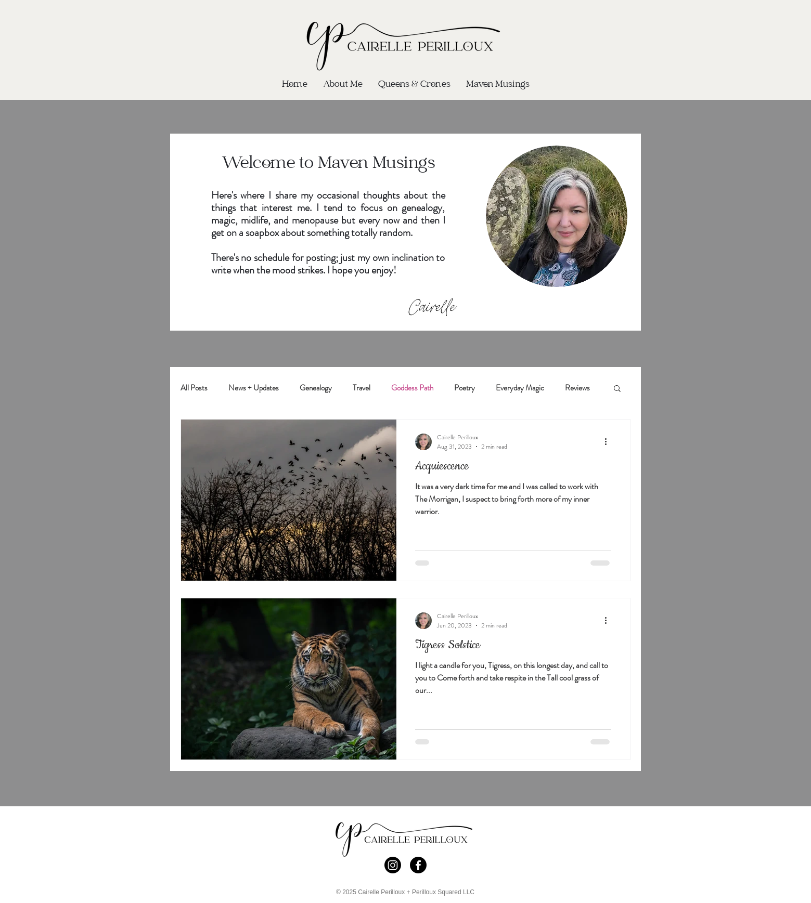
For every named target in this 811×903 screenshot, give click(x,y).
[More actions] (609, 442)
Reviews (577, 387)
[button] (617, 389)
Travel (361, 387)
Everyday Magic (520, 387)
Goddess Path (412, 387)
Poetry (464, 387)
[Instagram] (392, 865)
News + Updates (253, 387)
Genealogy (316, 387)
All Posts (194, 387)
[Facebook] (418, 865)
